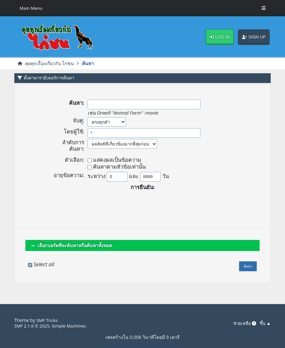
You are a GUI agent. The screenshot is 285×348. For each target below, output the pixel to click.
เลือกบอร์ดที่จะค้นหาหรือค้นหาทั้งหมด (77, 245)
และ (134, 176)
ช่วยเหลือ (243, 323)
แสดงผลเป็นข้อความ (117, 160)
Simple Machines (71, 326)
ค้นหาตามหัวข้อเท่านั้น (119, 167)
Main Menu (32, 8)
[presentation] (142, 203)
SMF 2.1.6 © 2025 (32, 326)
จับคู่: (78, 121)
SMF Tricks (47, 320)
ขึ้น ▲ (265, 323)
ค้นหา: (76, 103)
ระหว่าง (96, 176)
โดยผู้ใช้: (74, 132)
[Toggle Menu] (263, 8)
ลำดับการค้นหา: (73, 145)
